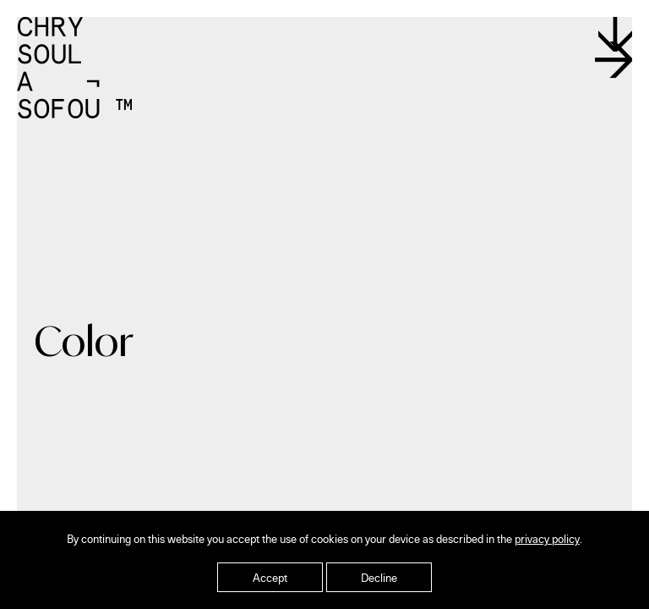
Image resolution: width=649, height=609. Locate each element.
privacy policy (547, 538)
